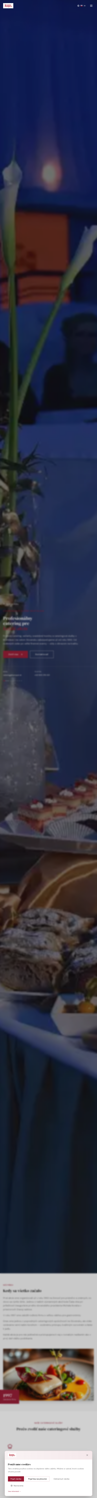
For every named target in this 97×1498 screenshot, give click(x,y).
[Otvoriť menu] (91, 5)
